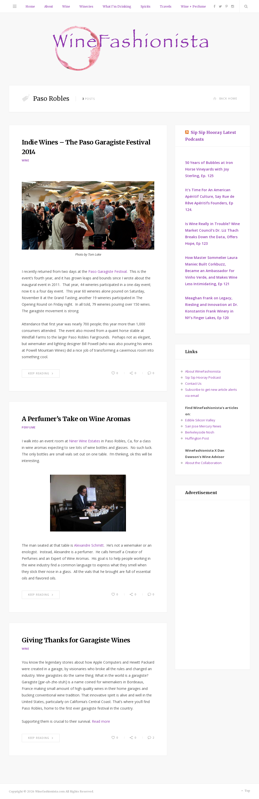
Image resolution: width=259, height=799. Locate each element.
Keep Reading (40, 373)
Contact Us (193, 383)
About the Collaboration (203, 463)
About (48, 6)
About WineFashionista (203, 371)
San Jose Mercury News (203, 426)
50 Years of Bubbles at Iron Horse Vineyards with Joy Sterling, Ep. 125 (209, 169)
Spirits (145, 6)
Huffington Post (197, 438)
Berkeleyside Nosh (199, 432)
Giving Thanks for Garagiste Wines (76, 640)
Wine (66, 6)
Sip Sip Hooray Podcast (203, 377)
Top (245, 791)
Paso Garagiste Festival (107, 271)
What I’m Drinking (117, 6)
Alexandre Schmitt (89, 545)
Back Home (225, 98)
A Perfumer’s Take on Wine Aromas (76, 419)
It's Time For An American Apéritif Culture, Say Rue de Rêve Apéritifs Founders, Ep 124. (209, 199)
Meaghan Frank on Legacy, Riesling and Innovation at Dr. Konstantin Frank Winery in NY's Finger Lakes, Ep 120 (211, 308)
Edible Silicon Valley (200, 420)
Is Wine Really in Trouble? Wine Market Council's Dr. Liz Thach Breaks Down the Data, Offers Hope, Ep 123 (212, 233)
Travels (165, 6)
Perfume (29, 427)
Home (30, 6)
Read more (101, 721)
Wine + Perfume (193, 6)
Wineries (86, 6)
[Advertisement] (212, 585)
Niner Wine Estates (85, 441)
